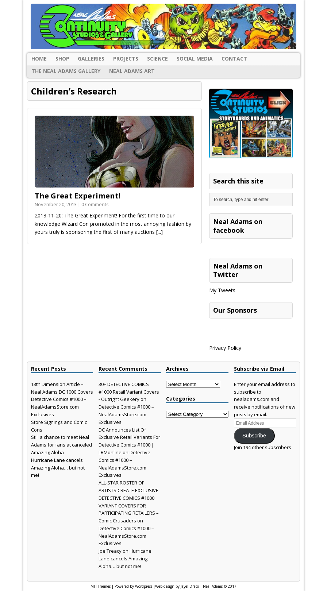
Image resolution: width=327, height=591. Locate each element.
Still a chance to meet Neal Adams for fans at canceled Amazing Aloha (61, 445)
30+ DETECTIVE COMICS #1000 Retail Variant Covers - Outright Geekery (129, 392)
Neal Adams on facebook (237, 225)
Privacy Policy (225, 347)
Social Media (195, 58)
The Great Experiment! (77, 196)
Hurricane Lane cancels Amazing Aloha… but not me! (58, 468)
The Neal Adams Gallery (65, 70)
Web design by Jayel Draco (177, 586)
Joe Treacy (110, 551)
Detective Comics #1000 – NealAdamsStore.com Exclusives (58, 407)
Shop (62, 58)
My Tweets (222, 290)
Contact (234, 58)
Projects (125, 58)
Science (157, 58)
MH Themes (101, 586)
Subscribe (254, 436)
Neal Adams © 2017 (219, 586)
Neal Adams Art (132, 70)
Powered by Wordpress (133, 586)
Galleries (91, 58)
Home (39, 58)
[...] (159, 231)
